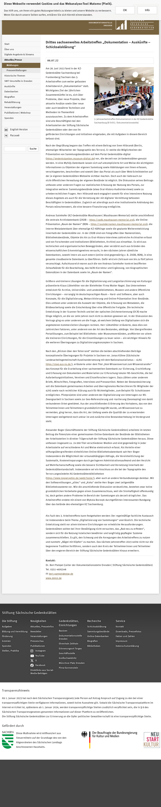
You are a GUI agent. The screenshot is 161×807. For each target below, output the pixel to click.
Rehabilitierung (12, 102)
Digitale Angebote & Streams (19, 54)
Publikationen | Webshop (17, 113)
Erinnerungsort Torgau (70, 649)
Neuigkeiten (38, 621)
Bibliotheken (93, 646)
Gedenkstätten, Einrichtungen (69, 623)
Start (6, 44)
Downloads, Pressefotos (128, 632)
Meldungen (12, 65)
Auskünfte (9, 86)
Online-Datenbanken (98, 636)
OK (125, 8)
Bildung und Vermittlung (14, 632)
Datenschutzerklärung (127, 646)
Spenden (9, 118)
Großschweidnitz (68, 658)
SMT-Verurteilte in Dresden (18, 81)
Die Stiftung (9, 621)
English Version (16, 129)
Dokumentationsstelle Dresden (70, 637)
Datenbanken (11, 92)
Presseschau (37, 641)
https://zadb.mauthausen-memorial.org (111, 220)
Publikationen (37, 646)
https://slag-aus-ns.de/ (59, 364)
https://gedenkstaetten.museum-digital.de (70, 158)
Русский (12, 135)
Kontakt (120, 627)
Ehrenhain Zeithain (68, 644)
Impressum (121, 641)
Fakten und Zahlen (125, 636)
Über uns (9, 49)
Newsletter (35, 632)
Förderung (7, 636)
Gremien (6, 641)
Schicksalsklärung (96, 627)
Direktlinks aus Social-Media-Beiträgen (42, 672)
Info (147, 8)
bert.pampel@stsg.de (61, 574)
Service (120, 621)
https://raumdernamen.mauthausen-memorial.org (119, 224)
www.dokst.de (54, 578)
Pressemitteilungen (17, 70)
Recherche (94, 621)
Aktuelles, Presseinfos (42, 627)
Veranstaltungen (12, 107)
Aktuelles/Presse (13, 60)
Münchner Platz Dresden (72, 663)
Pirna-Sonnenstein (68, 668)
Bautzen (63, 631)
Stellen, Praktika (10, 651)
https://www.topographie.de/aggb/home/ (70, 478)
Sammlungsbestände (98, 632)
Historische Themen (14, 76)
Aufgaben (7, 627)
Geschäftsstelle (67, 653)
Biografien (9, 97)
